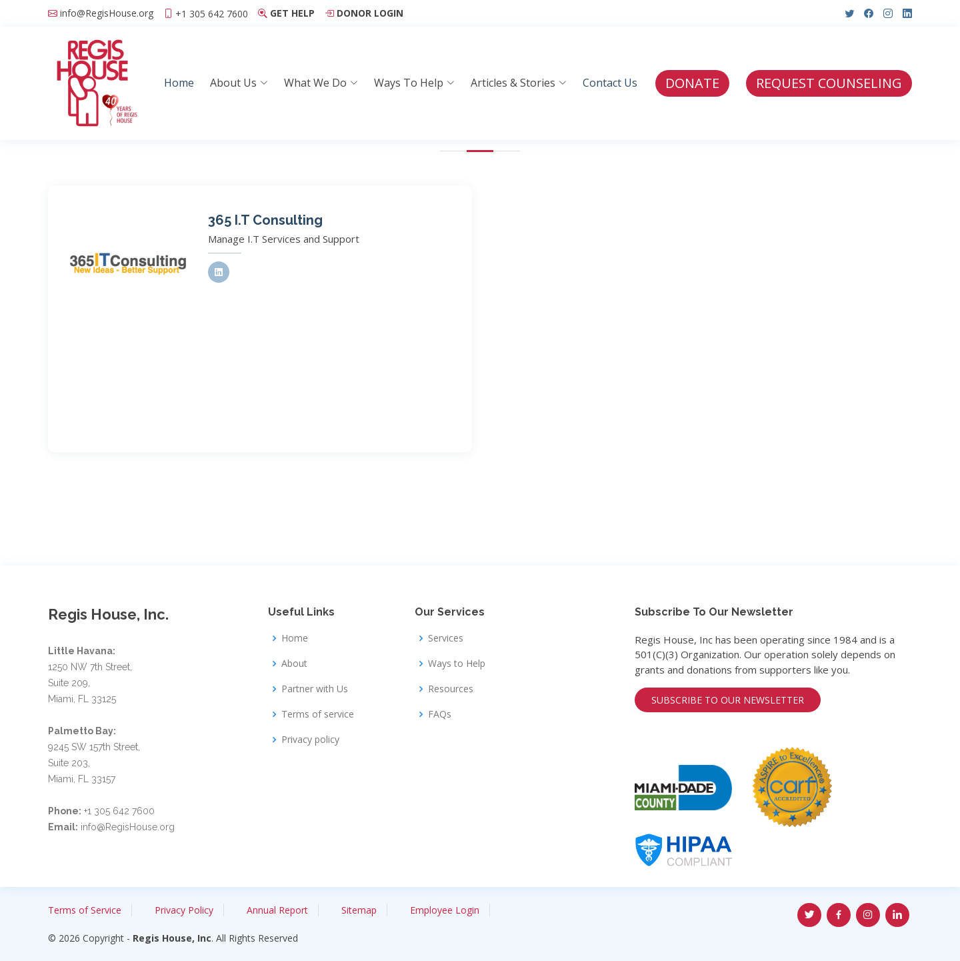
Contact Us (610, 82)
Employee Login (444, 910)
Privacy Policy (184, 910)
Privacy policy (310, 739)
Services (445, 638)
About (294, 663)
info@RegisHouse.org (106, 13)
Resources (450, 689)
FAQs (439, 714)
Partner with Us (314, 689)
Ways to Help (456, 663)
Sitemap (359, 910)
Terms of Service (84, 910)
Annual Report (277, 910)
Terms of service (317, 714)
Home (179, 82)
